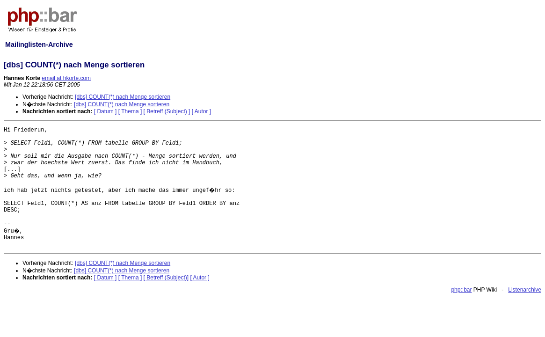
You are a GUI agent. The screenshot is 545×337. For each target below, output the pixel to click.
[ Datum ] (105, 111)
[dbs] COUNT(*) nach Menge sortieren (122, 97)
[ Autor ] (201, 111)
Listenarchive (524, 289)
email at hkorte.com (66, 78)
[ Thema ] (130, 111)
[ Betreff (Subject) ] (167, 111)
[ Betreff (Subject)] (166, 277)
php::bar (461, 289)
